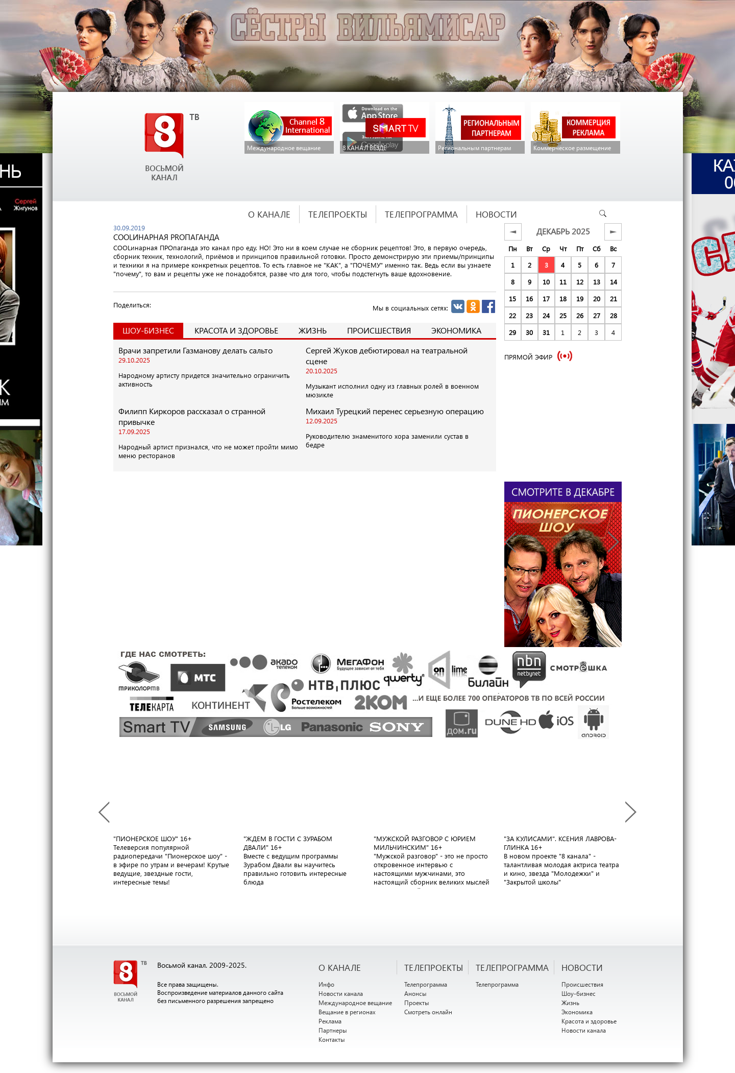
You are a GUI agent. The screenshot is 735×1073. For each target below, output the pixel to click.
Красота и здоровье (236, 330)
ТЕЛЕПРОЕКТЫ (433, 967)
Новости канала (340, 993)
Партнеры (332, 1030)
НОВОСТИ (582, 967)
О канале (339, 967)
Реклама (329, 1021)
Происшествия (379, 330)
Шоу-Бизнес (148, 330)
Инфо (326, 984)
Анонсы (415, 993)
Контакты (331, 1039)
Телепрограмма (425, 984)
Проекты (416, 1002)
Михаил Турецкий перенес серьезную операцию (395, 411)
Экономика (456, 330)
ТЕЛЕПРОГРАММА (512, 967)
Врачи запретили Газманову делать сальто (195, 350)
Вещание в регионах (347, 1012)
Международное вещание (355, 1002)
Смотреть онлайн (428, 1012)
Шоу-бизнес (578, 993)
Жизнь (313, 330)
